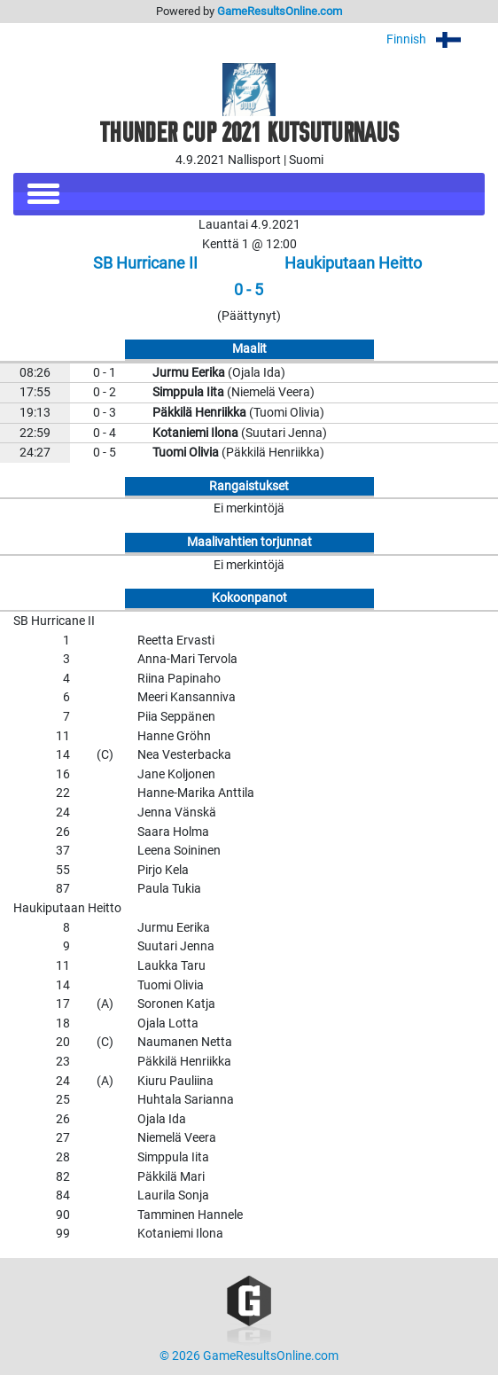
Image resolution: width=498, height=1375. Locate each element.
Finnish (435, 39)
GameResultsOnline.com (279, 11)
